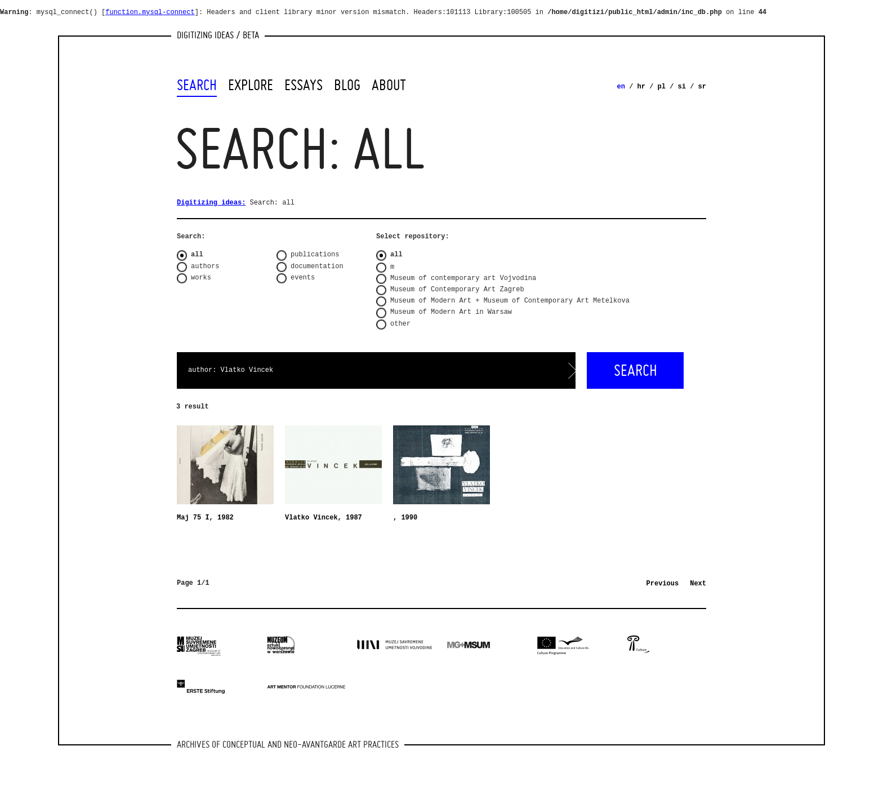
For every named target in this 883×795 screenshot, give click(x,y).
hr (641, 87)
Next (698, 584)
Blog (347, 85)
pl (662, 87)
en (621, 87)
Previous (662, 584)
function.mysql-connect (149, 12)
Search (197, 85)
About (389, 85)
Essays (303, 85)
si (682, 87)
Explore (250, 85)
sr (702, 87)
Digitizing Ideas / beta (218, 35)
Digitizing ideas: (211, 203)
